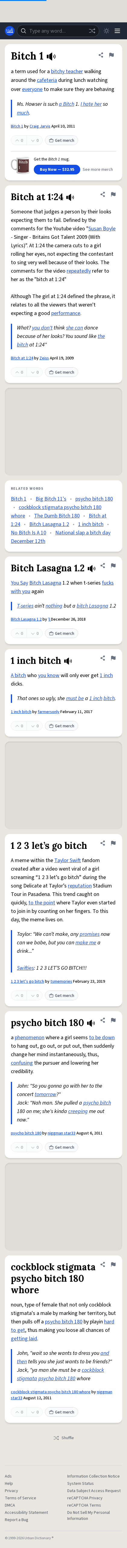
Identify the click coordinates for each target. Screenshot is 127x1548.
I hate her (91, 104)
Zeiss (44, 358)
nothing (54, 606)
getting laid (24, 1338)
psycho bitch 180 (94, 499)
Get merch (61, 141)
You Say (19, 583)
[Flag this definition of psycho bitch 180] (113, 1020)
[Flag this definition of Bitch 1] (111, 55)
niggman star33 (61, 1133)
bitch (109, 698)
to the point (41, 903)
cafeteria (47, 80)
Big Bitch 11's (51, 499)
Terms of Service (20, 1498)
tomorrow (45, 1094)
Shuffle (63, 1438)
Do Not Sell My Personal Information (88, 1516)
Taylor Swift (67, 860)
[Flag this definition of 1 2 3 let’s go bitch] (113, 843)
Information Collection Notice (93, 1476)
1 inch (106, 675)
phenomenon (29, 1037)
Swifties (25, 968)
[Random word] (92, 30)
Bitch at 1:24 (22, 358)
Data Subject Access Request (94, 1491)
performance (65, 313)
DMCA (10, 1505)
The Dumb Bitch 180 (57, 516)
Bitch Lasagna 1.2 (49, 524)
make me (85, 942)
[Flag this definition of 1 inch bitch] (113, 658)
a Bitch (66, 104)
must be (75, 698)
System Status (80, 1484)
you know (48, 675)
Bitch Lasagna (45, 583)
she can (74, 328)
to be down (102, 1037)
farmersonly (48, 712)
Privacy (11, 1491)
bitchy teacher (67, 71)
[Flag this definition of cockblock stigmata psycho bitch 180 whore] (113, 1264)
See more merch (98, 170)
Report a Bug (16, 1520)
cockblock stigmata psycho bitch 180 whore (50, 1392)
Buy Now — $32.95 (57, 170)
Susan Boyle (102, 228)
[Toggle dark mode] (106, 31)
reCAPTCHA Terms (84, 1505)
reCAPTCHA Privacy (85, 1498)
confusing (22, 1063)
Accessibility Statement (26, 1513)
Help (9, 1484)
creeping (78, 1111)
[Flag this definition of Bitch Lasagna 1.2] (113, 565)
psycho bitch (97, 1103)
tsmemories (61, 981)
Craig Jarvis (40, 126)
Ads (8, 1476)
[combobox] (58, 31)
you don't (42, 328)
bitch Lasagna (92, 606)
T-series (25, 606)
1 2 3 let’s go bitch (27, 981)
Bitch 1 (17, 126)
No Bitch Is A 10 (28, 533)
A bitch (18, 675)
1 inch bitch (90, 524)
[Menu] (117, 31)
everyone (32, 89)
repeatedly (79, 271)
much (23, 113)
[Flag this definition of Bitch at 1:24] (113, 194)
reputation (80, 886)
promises (90, 934)
